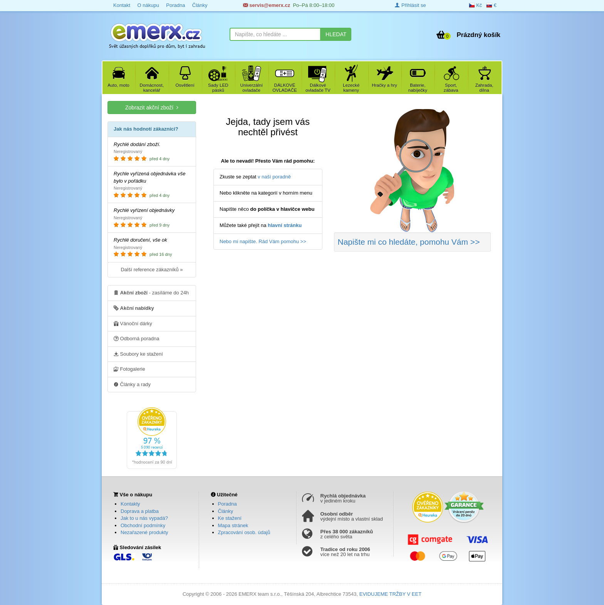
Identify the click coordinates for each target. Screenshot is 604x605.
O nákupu (148, 5)
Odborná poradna (136, 338)
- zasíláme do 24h (151, 292)
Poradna (175, 5)
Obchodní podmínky (143, 525)
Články (200, 5)
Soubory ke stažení (138, 353)
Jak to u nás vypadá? (144, 518)
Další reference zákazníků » (152, 269)
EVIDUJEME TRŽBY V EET (390, 594)
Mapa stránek (233, 525)
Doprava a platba (140, 511)
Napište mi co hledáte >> (409, 241)
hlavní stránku (285, 225)
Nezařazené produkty (144, 532)
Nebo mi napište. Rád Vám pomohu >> (263, 241)
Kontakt (121, 5)
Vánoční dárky (133, 323)
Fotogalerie (129, 368)
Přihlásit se (410, 5)
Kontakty (130, 504)
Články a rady (132, 384)
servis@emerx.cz (266, 5)
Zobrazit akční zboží (151, 107)
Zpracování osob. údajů (244, 532)
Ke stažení (230, 518)
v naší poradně (274, 177)
